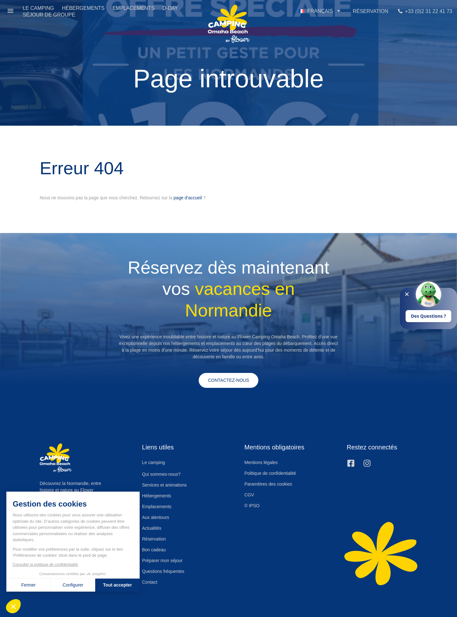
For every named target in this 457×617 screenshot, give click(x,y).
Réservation (154, 538)
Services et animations (164, 485)
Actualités (152, 528)
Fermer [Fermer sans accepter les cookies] (28, 584)
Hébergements (156, 495)
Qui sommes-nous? (161, 474)
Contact (149, 582)
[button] (10, 11)
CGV (249, 494)
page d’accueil (188, 197)
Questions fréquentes (163, 571)
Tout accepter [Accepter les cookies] (117, 584)
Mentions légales (261, 462)
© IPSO (252, 505)
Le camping (153, 463)
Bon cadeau (154, 549)
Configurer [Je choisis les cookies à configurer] (73, 584)
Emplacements (157, 506)
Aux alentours (155, 517)
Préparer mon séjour (162, 560)
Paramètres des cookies (268, 484)
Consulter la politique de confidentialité (45, 564)
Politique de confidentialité (270, 473)
